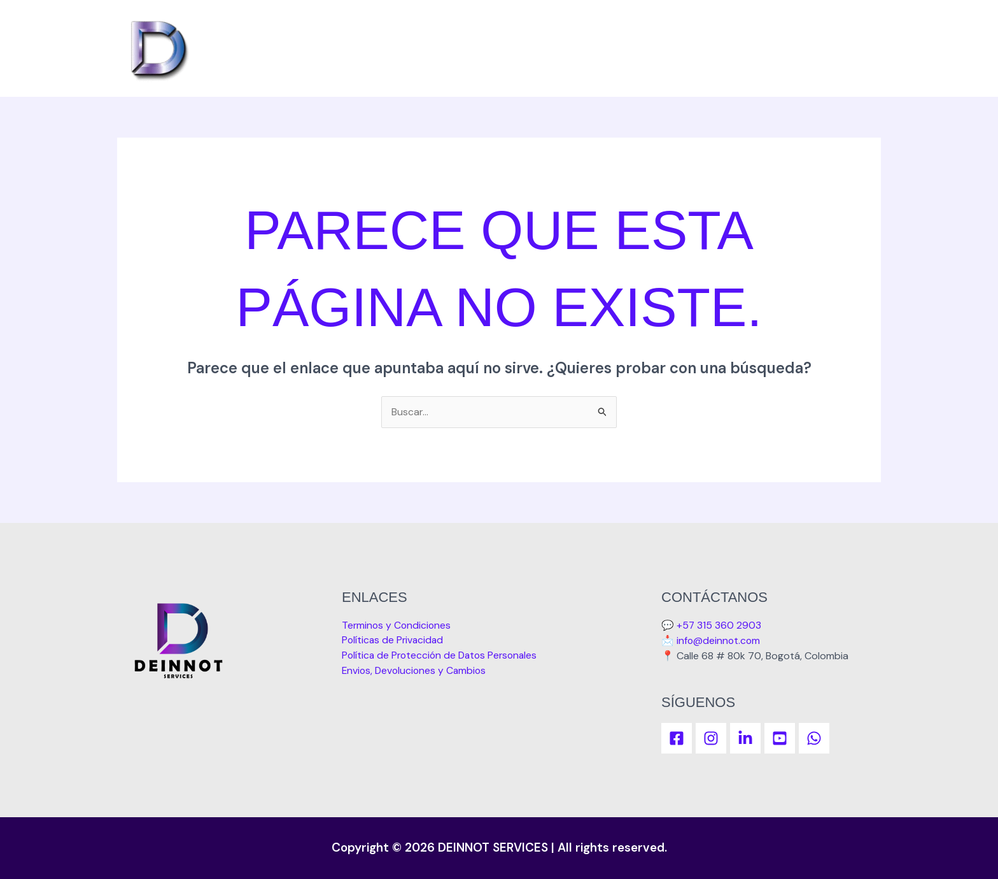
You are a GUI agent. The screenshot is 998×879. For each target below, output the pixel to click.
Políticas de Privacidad (394, 640)
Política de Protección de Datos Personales (443, 655)
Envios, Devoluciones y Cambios (416, 671)
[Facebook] (676, 738)
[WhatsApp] (814, 738)
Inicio (856, 48)
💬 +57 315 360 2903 (711, 625)
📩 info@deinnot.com (711, 640)
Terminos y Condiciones (397, 625)
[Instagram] (711, 738)
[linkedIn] (745, 738)
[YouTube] (779, 738)
